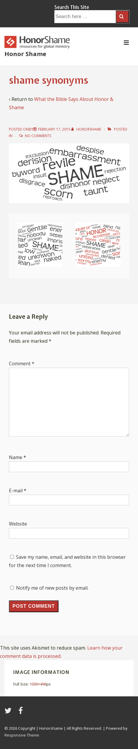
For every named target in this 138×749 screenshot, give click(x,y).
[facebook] (21, 712)
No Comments (38, 135)
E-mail (16, 490)
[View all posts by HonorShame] (86, 129)
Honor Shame (25, 54)
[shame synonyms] (54, 129)
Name (15, 457)
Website (18, 524)
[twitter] (9, 712)
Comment (21, 363)
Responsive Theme (21, 735)
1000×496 (38, 684)
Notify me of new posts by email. (52, 588)
